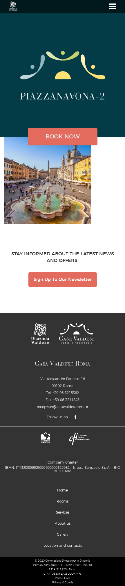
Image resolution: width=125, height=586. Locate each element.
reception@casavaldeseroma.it (62, 407)
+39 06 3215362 (65, 393)
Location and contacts (63, 545)
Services (62, 512)
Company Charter (63, 462)
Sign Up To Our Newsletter (63, 279)
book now (63, 137)
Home (62, 490)
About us (62, 523)
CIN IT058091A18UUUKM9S (62, 573)
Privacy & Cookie (62, 582)
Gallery (62, 534)
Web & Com (62, 578)
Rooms (62, 501)
